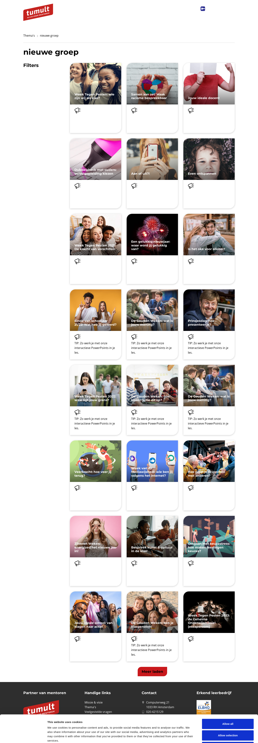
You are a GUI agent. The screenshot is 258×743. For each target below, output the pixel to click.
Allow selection (228, 707)
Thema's (29, 36)
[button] (152, 671)
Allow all (227, 696)
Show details (189, 735)
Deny (228, 719)
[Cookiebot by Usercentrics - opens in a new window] (23, 736)
